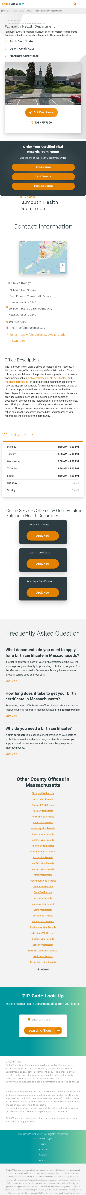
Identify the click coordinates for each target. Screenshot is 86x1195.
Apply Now (42, 535)
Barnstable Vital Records (43, 904)
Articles (43, 1155)
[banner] (13, 3)
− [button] (63, 270)
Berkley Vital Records (43, 945)
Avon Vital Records (43, 892)
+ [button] (63, 265)
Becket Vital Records (43, 915)
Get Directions (41, 112)
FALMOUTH (29, 11)
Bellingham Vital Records (43, 933)
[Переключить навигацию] (81, 4)
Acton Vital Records (43, 799)
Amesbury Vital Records (43, 828)
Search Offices (39, 1031)
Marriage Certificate (24, 56)
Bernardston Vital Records (43, 962)
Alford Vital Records (43, 822)
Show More (43, 969)
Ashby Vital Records (43, 857)
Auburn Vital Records (43, 886)
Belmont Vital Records (43, 939)
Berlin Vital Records (43, 956)
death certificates (57, 378)
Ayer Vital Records (43, 898)
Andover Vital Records (43, 840)
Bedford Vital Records (43, 921)
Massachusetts (17, 11)
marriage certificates (16, 381)
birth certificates (36, 378)
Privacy (43, 1150)
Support (43, 1161)
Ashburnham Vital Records (43, 851)
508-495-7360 (43, 122)
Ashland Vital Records (43, 869)
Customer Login (43, 1139)
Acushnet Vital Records (43, 805)
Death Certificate (22, 48)
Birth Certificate (21, 41)
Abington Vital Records (43, 793)
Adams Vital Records (43, 811)
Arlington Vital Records (43, 846)
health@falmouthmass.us (28, 328)
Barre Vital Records (43, 910)
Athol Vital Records (43, 875)
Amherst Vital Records (43, 834)
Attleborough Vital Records (43, 880)
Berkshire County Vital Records (43, 950)
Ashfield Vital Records (43, 863)
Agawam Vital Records (43, 816)
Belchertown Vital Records (43, 927)
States (8, 11)
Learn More (11, 680)
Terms (43, 1144)
